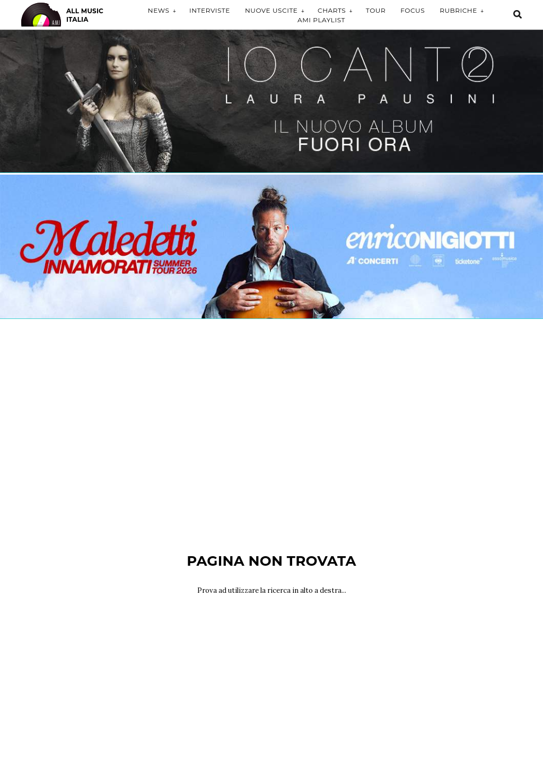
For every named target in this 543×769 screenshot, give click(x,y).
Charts (332, 10)
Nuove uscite (271, 10)
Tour (376, 10)
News (159, 10)
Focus (412, 10)
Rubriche (458, 10)
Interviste (209, 10)
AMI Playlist (321, 20)
